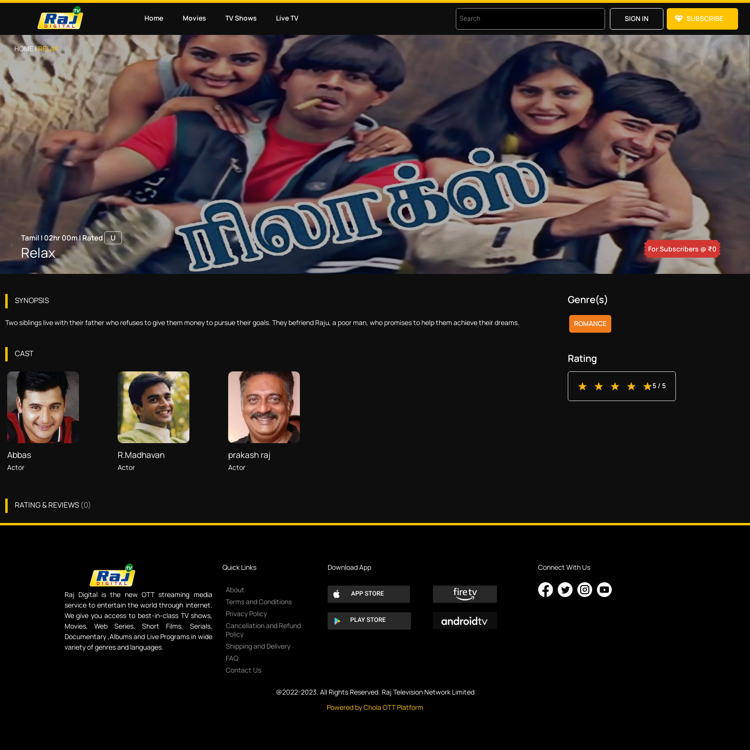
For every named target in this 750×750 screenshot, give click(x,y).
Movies (194, 17)
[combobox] (518, 19)
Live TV (287, 17)
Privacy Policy (246, 613)
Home (153, 17)
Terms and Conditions (259, 601)
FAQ (232, 658)
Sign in (637, 18)
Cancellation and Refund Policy (263, 630)
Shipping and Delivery (258, 646)
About (235, 589)
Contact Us (243, 669)
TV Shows (241, 17)
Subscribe (704, 18)
